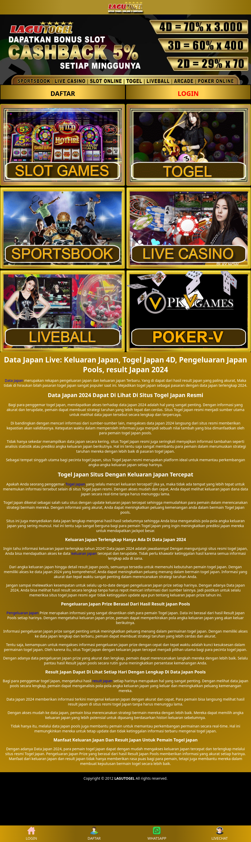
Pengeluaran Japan (22, 612)
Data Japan (14, 380)
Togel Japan (75, 484)
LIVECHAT (219, 834)
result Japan (102, 680)
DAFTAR (62, 93)
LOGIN (188, 93)
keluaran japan (84, 553)
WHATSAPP (156, 834)
